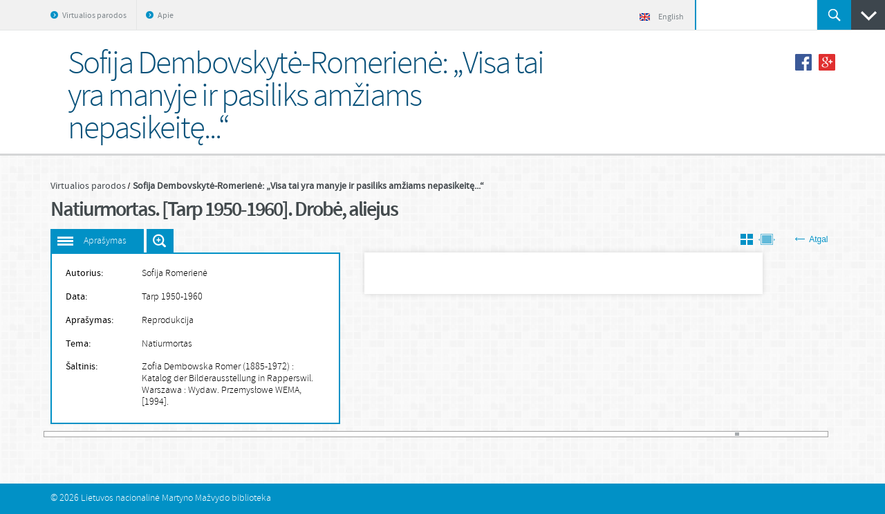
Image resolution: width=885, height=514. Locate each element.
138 (634, 434)
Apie (166, 15)
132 (608, 434)
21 (133, 434)
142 (651, 434)
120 (557, 434)
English (662, 17)
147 (673, 434)
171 (776, 434)
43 (227, 434)
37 (201, 434)
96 (454, 434)
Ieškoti (834, 15)
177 (801, 434)
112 (523, 434)
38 (205, 434)
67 (330, 434)
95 (450, 434)
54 (274, 434)
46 (240, 434)
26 (154, 434)
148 (677, 434)
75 (364, 434)
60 (299, 434)
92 (437, 434)
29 (167, 434)
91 (433, 434)
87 (415, 434)
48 (248, 434)
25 (149, 434)
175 (793, 434)
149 (682, 434)
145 (664, 434)
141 (647, 434)
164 (746, 434)
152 (694, 434)
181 (819, 434)
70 (343, 434)
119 (552, 434)
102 (480, 434)
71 (347, 434)
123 (570, 434)
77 (373, 434)
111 (518, 434)
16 (111, 434)
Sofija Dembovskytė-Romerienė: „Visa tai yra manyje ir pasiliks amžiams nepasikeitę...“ (308, 186)
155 (707, 434)
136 (626, 434)
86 (411, 434)
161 (733, 434)
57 (287, 434)
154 (703, 434)
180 (814, 434)
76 (368, 434)
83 (398, 434)
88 (420, 434)
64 (317, 434)
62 (308, 434)
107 (501, 434)
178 (805, 434)
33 (184, 434)
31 (176, 434)
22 (137, 434)
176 (797, 434)
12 (94, 434)
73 (355, 434)
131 (604, 434)
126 (583, 434)
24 (145, 434)
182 (823, 434)
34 (188, 434)
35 (192, 434)
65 (321, 434)
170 (772, 434)
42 (223, 434)
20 (128, 434)
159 (725, 434)
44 (231, 434)
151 (690, 434)
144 (660, 434)
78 (377, 434)
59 (295, 434)
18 (120, 434)
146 (669, 434)
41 (218, 434)
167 (758, 434)
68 (334, 434)
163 (741, 434)
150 (686, 434)
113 (527, 434)
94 (445, 434)
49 (252, 434)
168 (763, 434)
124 (574, 434)
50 (256, 434)
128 (591, 434)
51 (261, 434)
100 (471, 434)
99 (467, 434)
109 (509, 434)
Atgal (811, 239)
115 (536, 434)
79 (381, 434)
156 (711, 434)
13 (98, 434)
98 (462, 434)
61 (304, 434)
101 (476, 434)
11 (90, 434)
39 (209, 434)
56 (283, 434)
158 (720, 434)
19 (124, 434)
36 (197, 434)
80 (386, 434)
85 (407, 434)
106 (497, 434)
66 (326, 434)
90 (429, 434)
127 (587, 434)
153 (698, 434)
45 (235, 434)
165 (750, 434)
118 (548, 434)
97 (458, 434)
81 (390, 434)
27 (158, 434)
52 (265, 434)
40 (214, 434)
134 (617, 434)
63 (312, 434)
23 (141, 434)
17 (115, 434)
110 (514, 434)
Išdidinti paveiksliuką (160, 241)
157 (716, 434)
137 (630, 434)
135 (622, 434)
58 (291, 434)
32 (180, 434)
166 (754, 434)
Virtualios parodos (94, 15)
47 (244, 434)
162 (737, 434)
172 (780, 434)
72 (351, 434)
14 (102, 434)
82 (394, 434)
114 (531, 434)
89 (424, 434)
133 (613, 434)
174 (789, 434)
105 (493, 434)
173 (784, 434)
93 (441, 434)
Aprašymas (105, 241)
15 (106, 434)
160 (729, 434)
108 (505, 434)
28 (162, 434)
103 (484, 434)
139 (639, 434)
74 (359, 434)
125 (579, 434)
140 (643, 434)
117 (544, 434)
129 (596, 434)
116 (540, 434)
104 (488, 434)
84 (402, 434)
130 (600, 434)
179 (810, 434)
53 (270, 434)
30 (171, 434)
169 (767, 434)
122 (565, 434)
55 (278, 434)
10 (85, 434)
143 (655, 434)
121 (561, 434)
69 (338, 434)
